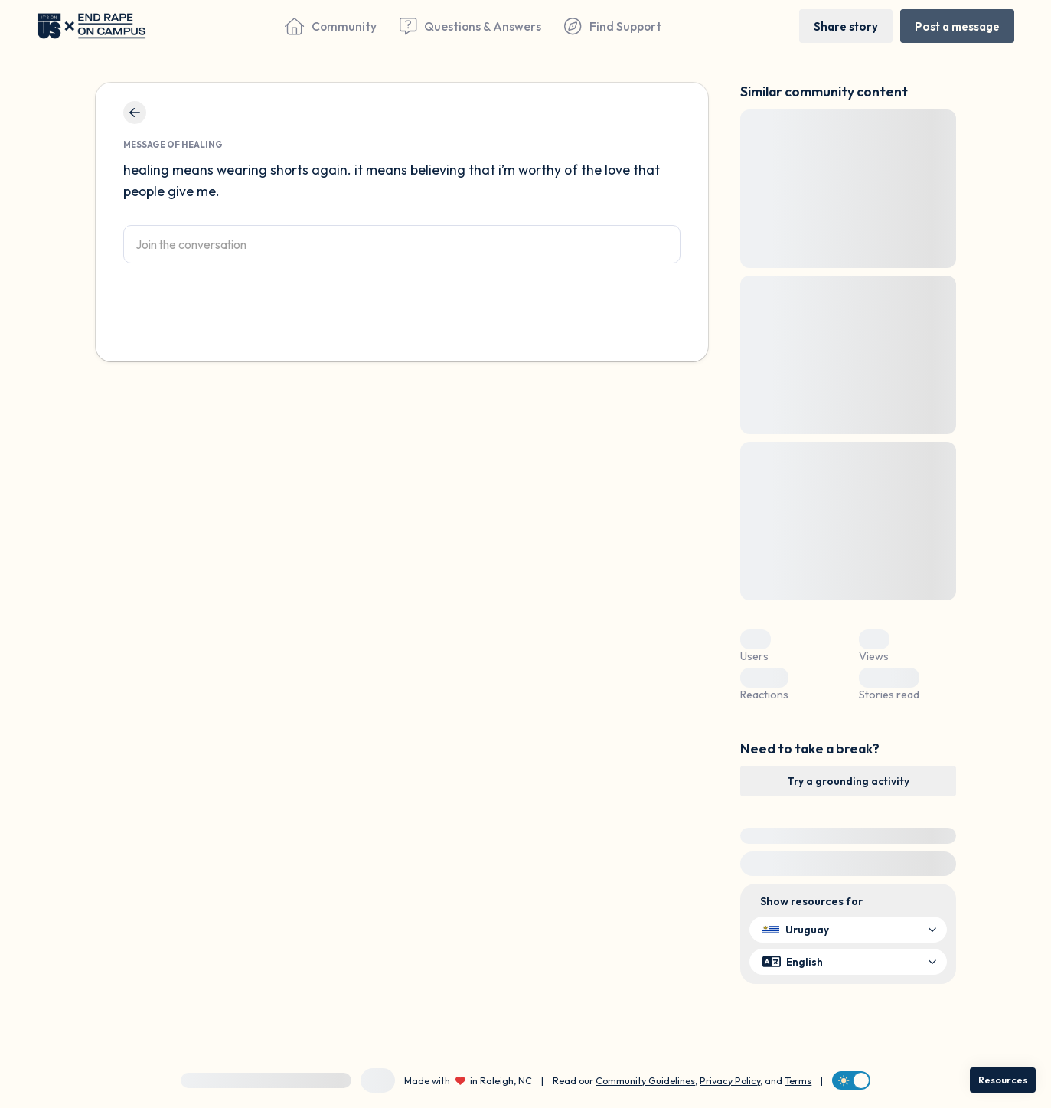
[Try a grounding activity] (848, 781)
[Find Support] (612, 26)
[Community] (330, 26)
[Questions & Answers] (470, 26)
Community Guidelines (645, 1080)
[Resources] (1003, 1080)
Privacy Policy (730, 1080)
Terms (798, 1080)
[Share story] (846, 25)
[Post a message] (957, 25)
